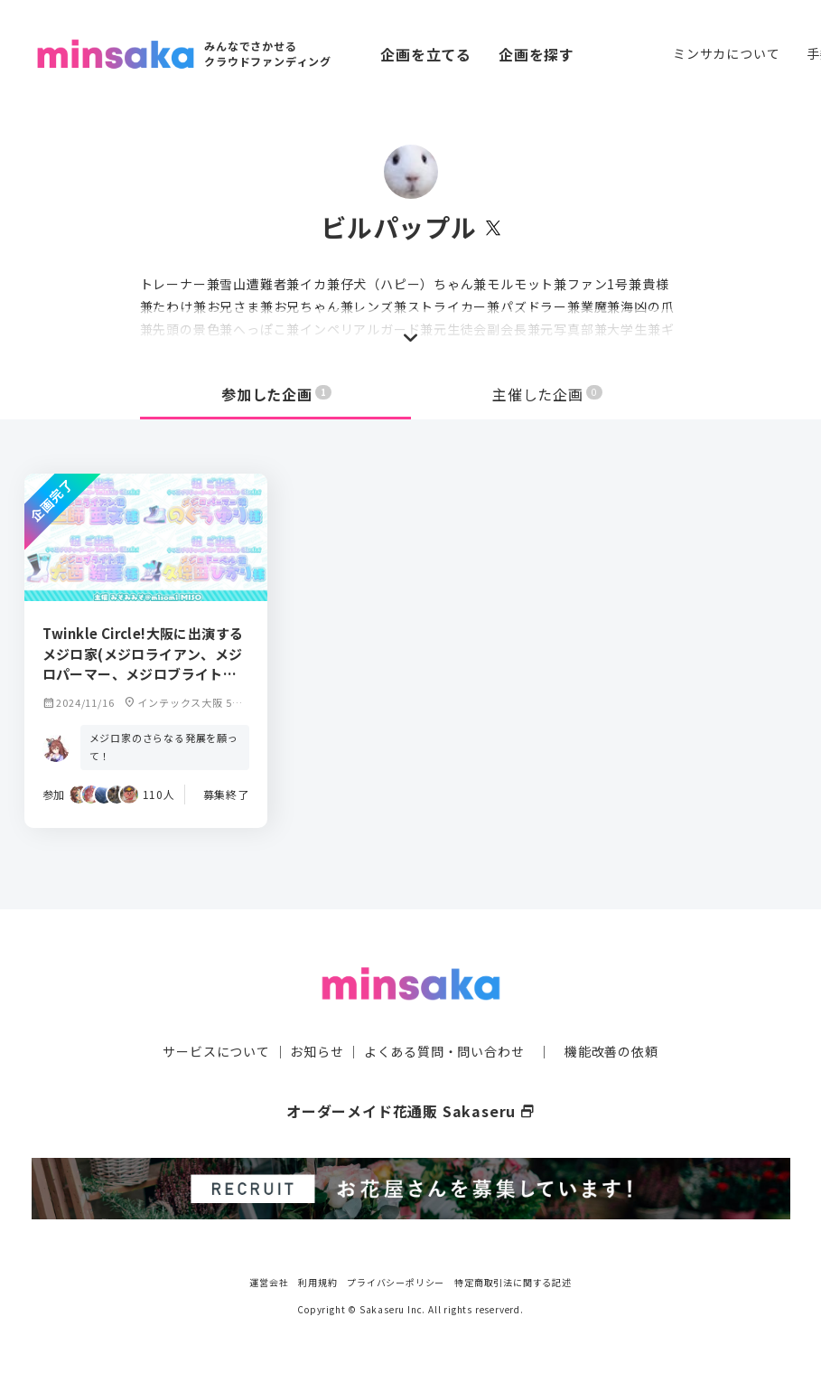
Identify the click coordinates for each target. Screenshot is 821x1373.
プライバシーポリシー (395, 1282)
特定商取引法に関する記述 (513, 1282)
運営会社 (268, 1282)
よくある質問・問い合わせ (444, 1051)
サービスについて (216, 1051)
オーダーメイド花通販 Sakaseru (410, 1111)
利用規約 (317, 1282)
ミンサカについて (726, 53)
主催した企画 (547, 394)
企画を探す (536, 54)
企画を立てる (425, 54)
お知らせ (316, 1051)
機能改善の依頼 (611, 1051)
